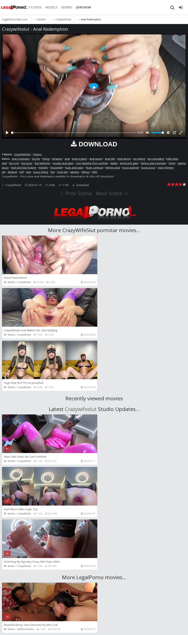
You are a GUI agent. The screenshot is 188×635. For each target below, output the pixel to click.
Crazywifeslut (13, 185)
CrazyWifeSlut (22, 154)
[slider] (73, 132)
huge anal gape (74, 167)
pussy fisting (40, 172)
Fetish (172, 163)
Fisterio (37, 154)
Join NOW (8, 617)
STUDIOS (35, 7)
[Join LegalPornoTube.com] (180, 7)
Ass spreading (155, 158)
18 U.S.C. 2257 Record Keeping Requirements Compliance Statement (124, 628)
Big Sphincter (42, 163)
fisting (46, 158)
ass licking (139, 158)
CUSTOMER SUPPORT (53, 617)
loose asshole (130, 167)
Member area (27, 617)
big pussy (26, 163)
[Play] (7, 133)
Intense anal (112, 167)
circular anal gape (63, 163)
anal (67, 158)
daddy (114, 163)
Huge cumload (94, 167)
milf (21, 172)
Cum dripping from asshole (92, 163)
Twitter (107, 617)
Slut (52, 172)
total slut (62, 172)
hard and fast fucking (23, 167)
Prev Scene (78, 193)
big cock (14, 163)
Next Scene (109, 193)
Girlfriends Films (25, 524)
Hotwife (43, 167)
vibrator (74, 172)
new (28, 172)
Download (80, 185)
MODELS (52, 7)
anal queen (95, 158)
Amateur (57, 158)
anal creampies (21, 158)
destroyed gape (129, 163)
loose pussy (148, 167)
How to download (84, 617)
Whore (86, 172)
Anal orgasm (79, 158)
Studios (11, 282)
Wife (94, 172)
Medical (12, 172)
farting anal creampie (153, 163)
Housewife (56, 167)
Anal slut (110, 158)
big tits (36, 158)
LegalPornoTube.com (14, 7)
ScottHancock (24, 576)
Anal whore (124, 158)
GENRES (67, 7)
